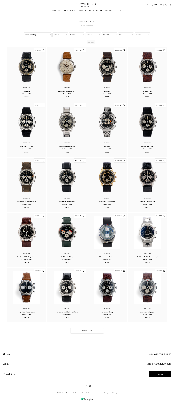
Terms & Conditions (88, 393)
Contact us (109, 10)
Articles (121, 10)
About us (82, 10)
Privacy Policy (103, 393)
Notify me (39, 50)
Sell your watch (95, 10)
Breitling (91, 42)
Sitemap (114, 393)
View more (87, 331)
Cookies (75, 393)
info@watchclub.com (159, 363)
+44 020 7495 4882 (160, 354)
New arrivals (55, 10)
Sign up (160, 374)
